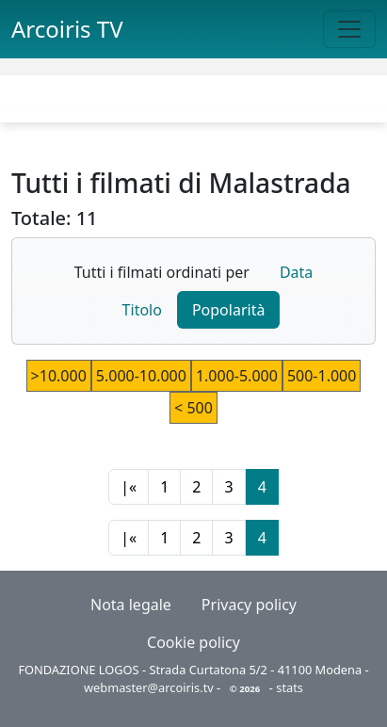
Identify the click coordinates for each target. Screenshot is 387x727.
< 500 (193, 407)
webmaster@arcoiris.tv (149, 687)
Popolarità (228, 309)
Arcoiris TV (67, 28)
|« (129, 487)
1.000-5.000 (237, 375)
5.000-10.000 (141, 375)
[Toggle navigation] (349, 29)
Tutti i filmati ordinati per (162, 272)
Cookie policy (193, 642)
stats (289, 687)
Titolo (142, 309)
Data (296, 272)
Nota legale (130, 604)
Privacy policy (249, 604)
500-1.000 (322, 375)
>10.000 (59, 375)
